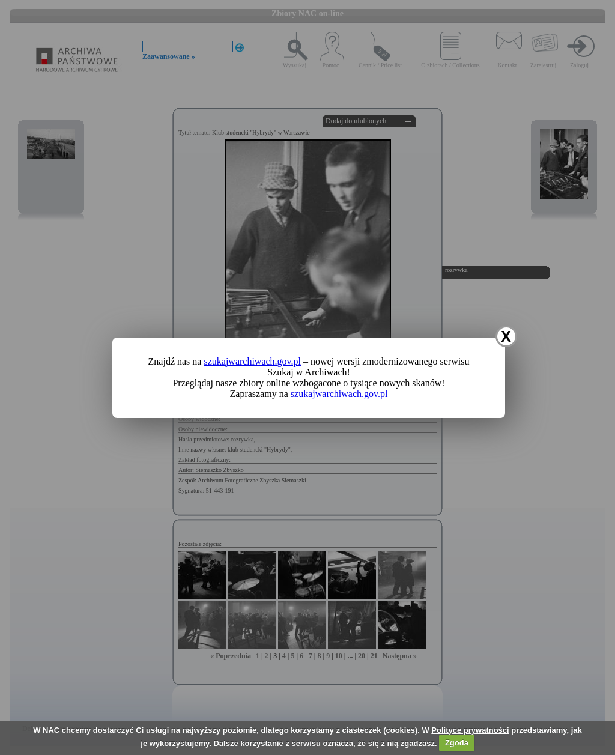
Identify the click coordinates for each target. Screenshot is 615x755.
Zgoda (456, 742)
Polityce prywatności (470, 730)
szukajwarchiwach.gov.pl (252, 361)
